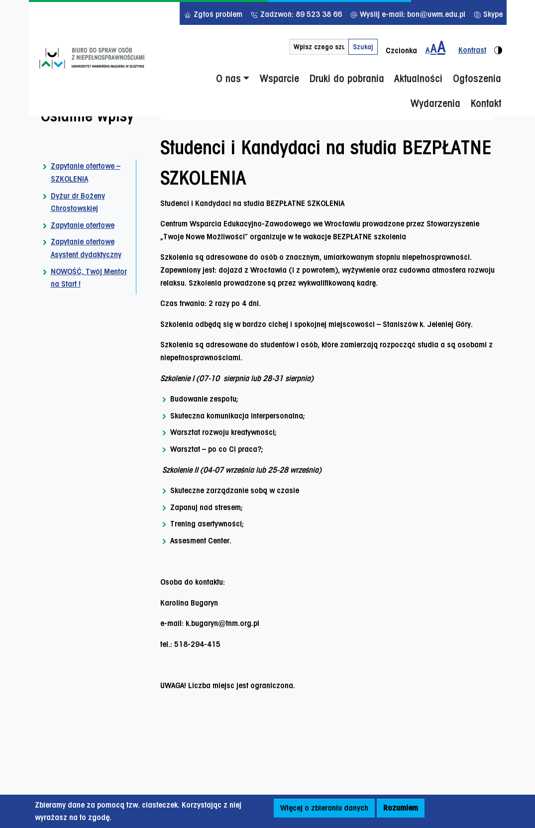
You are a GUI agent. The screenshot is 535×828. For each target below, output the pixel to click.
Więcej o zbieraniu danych (324, 808)
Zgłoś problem (213, 14)
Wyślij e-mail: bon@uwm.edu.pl (407, 14)
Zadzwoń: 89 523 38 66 (296, 14)
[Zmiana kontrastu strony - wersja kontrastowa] (476, 47)
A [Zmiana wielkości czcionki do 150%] (433, 48)
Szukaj (363, 47)
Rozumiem (400, 808)
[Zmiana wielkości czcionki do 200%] (441, 47)
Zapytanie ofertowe (82, 225)
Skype (488, 14)
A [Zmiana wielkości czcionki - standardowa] (427, 50)
